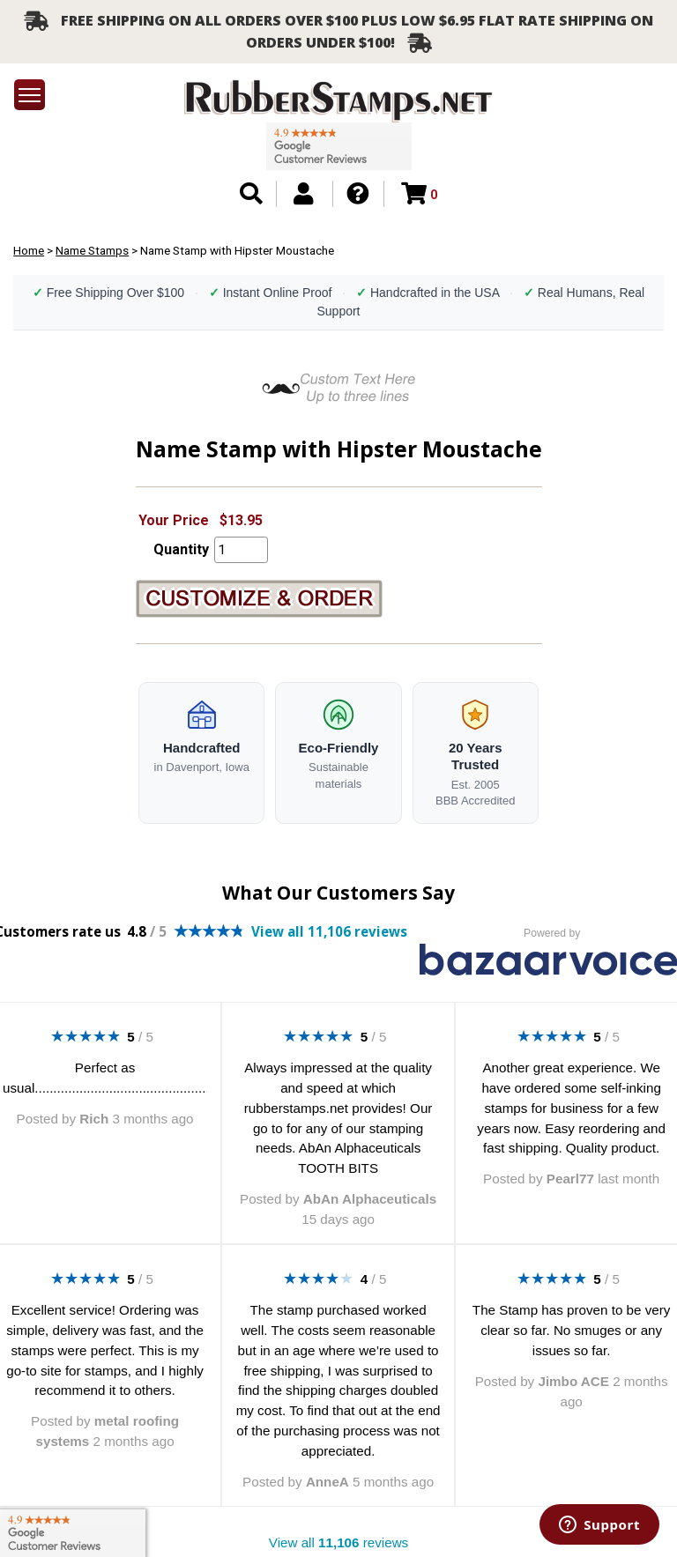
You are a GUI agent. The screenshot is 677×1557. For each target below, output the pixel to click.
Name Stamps (92, 250)
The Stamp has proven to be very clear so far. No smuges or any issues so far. (571, 1330)
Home (28, 250)
